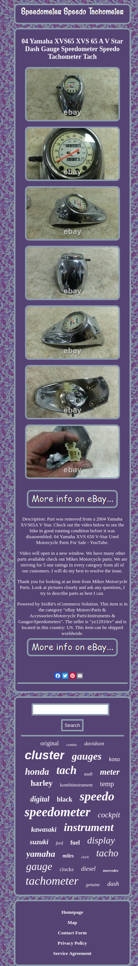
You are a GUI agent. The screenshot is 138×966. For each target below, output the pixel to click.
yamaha (40, 854)
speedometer (58, 812)
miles (68, 856)
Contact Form (72, 932)
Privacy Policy (72, 943)
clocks (67, 869)
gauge (39, 866)
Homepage (72, 912)
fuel (75, 842)
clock (85, 857)
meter (110, 772)
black (64, 799)
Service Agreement (72, 953)
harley (42, 783)
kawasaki (43, 829)
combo (71, 744)
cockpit (109, 814)
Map (72, 922)
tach (66, 770)
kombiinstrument (76, 785)
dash (113, 883)
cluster (44, 755)
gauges (87, 756)
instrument (88, 827)
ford (59, 843)
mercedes (110, 870)
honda (37, 772)
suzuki (39, 842)
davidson (94, 743)
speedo (96, 796)
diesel (88, 868)
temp (107, 784)
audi (88, 774)
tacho (107, 853)
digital (39, 799)
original (49, 743)
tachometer (51, 880)
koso (114, 759)
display (101, 840)
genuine (93, 884)
